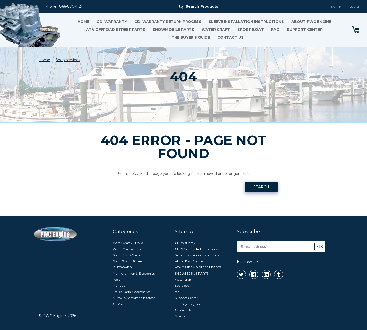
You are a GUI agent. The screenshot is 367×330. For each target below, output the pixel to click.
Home (83, 21)
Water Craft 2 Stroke (128, 243)
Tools (116, 279)
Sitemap (181, 316)
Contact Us (230, 37)
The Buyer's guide (191, 37)
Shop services (68, 60)
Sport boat (250, 29)
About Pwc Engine (311, 21)
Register (353, 6)
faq (275, 29)
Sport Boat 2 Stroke (127, 255)
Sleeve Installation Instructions (246, 21)
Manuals (119, 286)
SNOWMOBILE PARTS (173, 29)
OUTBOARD (122, 267)
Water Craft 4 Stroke (128, 249)
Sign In (336, 6)
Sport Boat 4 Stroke (127, 261)
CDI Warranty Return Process (167, 21)
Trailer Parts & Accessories (131, 292)
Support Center (305, 29)
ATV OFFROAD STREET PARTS (115, 29)
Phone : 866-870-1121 (63, 6)
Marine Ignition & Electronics (134, 273)
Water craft (216, 29)
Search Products (202, 6)
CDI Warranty (112, 21)
